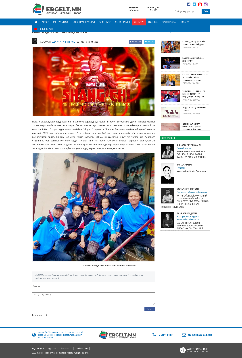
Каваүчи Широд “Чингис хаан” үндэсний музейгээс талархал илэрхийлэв (195, 77)
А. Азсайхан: (45, 41)
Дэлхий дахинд (122, 22)
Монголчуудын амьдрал (84, 22)
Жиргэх (149, 41)
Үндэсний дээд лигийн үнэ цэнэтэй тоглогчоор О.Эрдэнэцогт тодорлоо (194, 93)
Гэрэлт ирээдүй (169, 22)
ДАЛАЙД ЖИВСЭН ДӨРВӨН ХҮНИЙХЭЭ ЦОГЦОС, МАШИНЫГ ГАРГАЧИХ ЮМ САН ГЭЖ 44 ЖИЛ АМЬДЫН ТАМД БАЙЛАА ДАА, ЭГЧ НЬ (182, 227)
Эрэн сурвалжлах (60, 22)
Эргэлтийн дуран (43, 29)
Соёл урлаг (139, 22)
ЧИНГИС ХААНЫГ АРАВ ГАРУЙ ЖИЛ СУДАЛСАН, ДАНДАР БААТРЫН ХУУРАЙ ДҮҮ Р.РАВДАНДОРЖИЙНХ (191, 154)
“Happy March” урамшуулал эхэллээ (194, 109)
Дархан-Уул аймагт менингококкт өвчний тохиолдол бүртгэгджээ (192, 126)
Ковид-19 (185, 22)
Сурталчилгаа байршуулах (59, 348)
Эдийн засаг (105, 22)
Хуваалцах (135, 41)
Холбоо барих (81, 348)
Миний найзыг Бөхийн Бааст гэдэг (191, 171)
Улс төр (45, 22)
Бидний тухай (38, 348)
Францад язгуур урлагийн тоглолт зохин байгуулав (193, 43)
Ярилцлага (153, 22)
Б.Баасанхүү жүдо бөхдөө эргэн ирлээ (193, 59)
